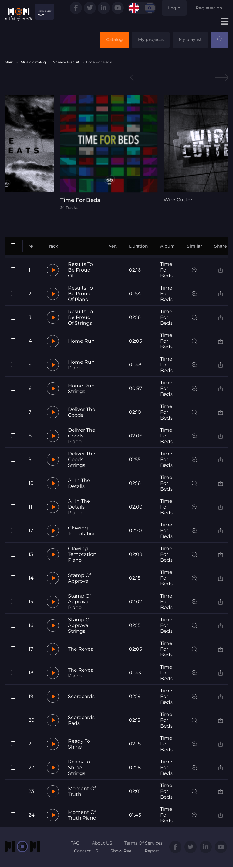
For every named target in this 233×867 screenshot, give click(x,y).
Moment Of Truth (82, 791)
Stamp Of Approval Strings (79, 625)
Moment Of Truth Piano (82, 815)
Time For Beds (166, 270)
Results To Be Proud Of (80, 270)
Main (9, 62)
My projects (151, 39)
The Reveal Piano (81, 673)
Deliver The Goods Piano (81, 435)
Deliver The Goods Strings (81, 459)
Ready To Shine (79, 744)
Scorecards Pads (81, 720)
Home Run (81, 341)
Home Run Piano (81, 365)
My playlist (190, 39)
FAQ (75, 843)
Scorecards (81, 696)
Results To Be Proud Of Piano (80, 293)
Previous (137, 77)
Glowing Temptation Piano (82, 554)
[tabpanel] (116, 152)
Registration (209, 8)
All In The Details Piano (79, 507)
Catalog (114, 39)
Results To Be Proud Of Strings (80, 317)
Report (152, 851)
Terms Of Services (143, 843)
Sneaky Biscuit (66, 62)
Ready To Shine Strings (79, 767)
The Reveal (81, 649)
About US (102, 843)
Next (221, 77)
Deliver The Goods (81, 412)
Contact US (86, 851)
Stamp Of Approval (79, 578)
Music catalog (33, 62)
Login (174, 8)
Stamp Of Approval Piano (79, 601)
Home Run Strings (81, 388)
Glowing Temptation (82, 530)
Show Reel (121, 851)
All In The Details (79, 483)
